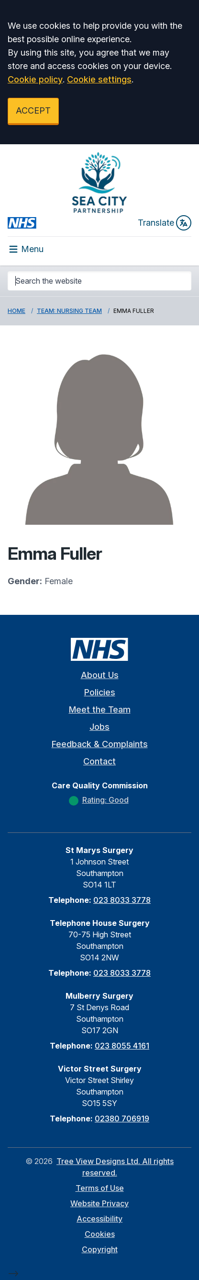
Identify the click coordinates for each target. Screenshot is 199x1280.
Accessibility (99, 1218)
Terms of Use (100, 1188)
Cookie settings (99, 79)
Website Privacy (99, 1203)
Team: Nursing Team (69, 310)
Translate (164, 223)
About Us (100, 675)
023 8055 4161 (122, 1045)
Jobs (99, 727)
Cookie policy (35, 79)
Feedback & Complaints (100, 744)
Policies (99, 692)
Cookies (100, 1234)
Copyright (100, 1249)
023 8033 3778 (122, 900)
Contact (99, 761)
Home (16, 310)
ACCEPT (33, 110)
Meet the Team (100, 709)
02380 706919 (122, 1118)
